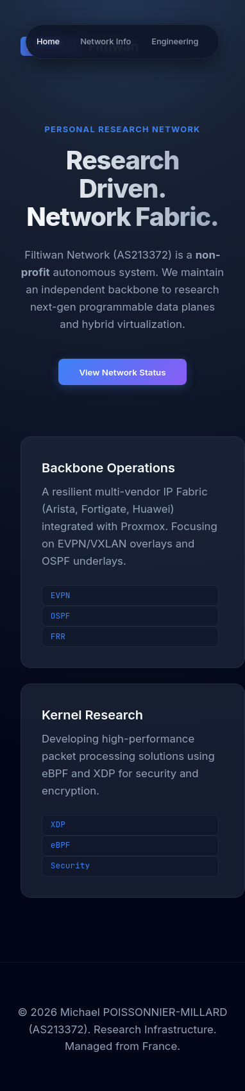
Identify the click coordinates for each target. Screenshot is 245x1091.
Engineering (174, 41)
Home (48, 41)
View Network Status (122, 372)
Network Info (105, 41)
